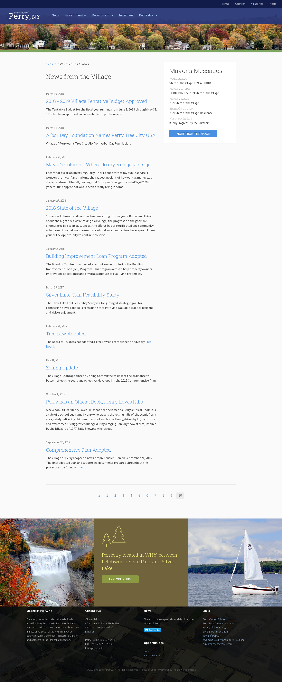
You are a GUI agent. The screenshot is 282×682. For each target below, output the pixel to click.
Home (49, 63)
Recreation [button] (148, 15)
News (56, 15)
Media (273, 3)
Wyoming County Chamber (217, 640)
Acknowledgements (185, 669)
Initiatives (126, 15)
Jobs (146, 651)
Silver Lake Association (215, 631)
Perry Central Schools (215, 619)
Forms (225, 3)
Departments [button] (102, 15)
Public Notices (152, 655)
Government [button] (75, 15)
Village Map (257, 3)
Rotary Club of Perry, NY (216, 627)
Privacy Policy (164, 669)
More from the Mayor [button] (193, 134)
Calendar (240, 3)
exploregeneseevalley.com (217, 644)
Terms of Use (147, 669)
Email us (89, 631)
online (78, 467)
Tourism (239, 640)
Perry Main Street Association (219, 623)
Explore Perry (120, 579)
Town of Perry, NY (213, 635)
